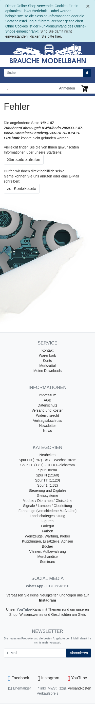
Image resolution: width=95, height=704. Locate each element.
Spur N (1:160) (47, 475)
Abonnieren (79, 653)
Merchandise (47, 557)
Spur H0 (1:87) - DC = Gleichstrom (47, 465)
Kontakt (47, 350)
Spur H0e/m (47, 470)
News (47, 431)
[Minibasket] (84, 88)
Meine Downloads (47, 371)
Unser (11, 609)
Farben (47, 531)
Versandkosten (79, 688)
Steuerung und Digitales (47, 490)
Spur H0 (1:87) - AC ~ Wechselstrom (47, 460)
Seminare (47, 562)
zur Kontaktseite (21, 188)
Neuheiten (48, 455)
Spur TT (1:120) (47, 480)
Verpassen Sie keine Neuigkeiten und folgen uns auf (47, 595)
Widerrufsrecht (47, 415)
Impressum (47, 395)
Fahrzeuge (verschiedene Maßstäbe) (47, 511)
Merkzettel (47, 366)
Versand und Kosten (47, 410)
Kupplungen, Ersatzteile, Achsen (47, 541)
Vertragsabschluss (47, 420)
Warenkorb (47, 355)
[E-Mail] (35, 653)
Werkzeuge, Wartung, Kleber (47, 536)
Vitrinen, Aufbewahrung (47, 551)
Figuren (47, 521)
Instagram (47, 600)
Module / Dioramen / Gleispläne (47, 501)
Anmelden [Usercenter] (67, 88)
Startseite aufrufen (23, 159)
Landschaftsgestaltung (47, 516)
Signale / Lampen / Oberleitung (47, 506)
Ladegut (47, 526)
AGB (47, 400)
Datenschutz (48, 405)
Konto (47, 360)
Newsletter (47, 426)
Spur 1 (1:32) (47, 485)
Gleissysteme (47, 495)
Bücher (47, 546)
